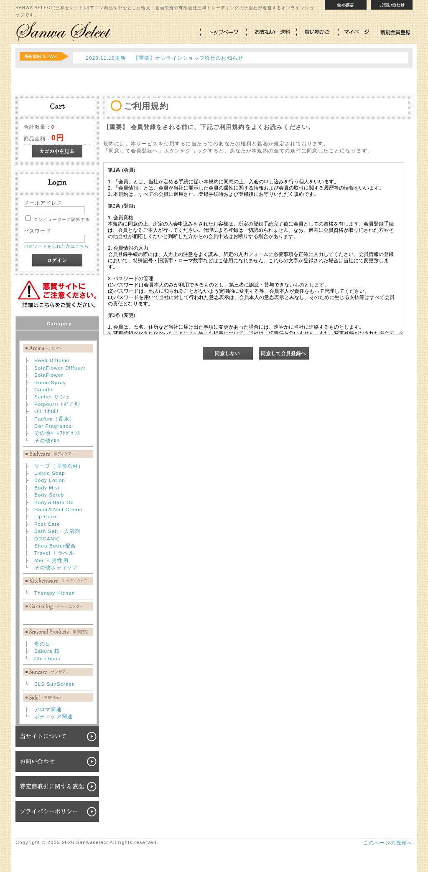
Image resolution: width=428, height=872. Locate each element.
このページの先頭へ (388, 842)
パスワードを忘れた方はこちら (56, 246)
